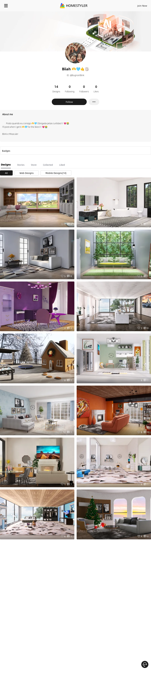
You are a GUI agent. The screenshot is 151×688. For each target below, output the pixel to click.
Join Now (142, 5)
